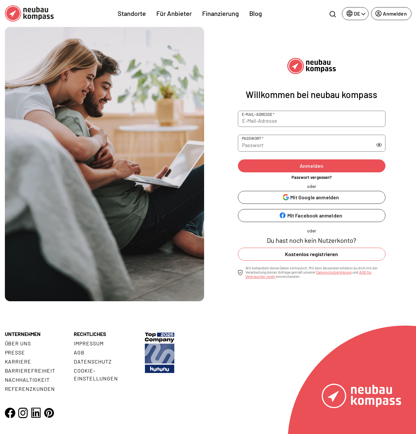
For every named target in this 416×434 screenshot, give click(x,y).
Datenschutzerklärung (334, 272)
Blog (255, 13)
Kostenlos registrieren (311, 254)
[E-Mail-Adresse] (311, 119)
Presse (15, 352)
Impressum (89, 343)
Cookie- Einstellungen (96, 374)
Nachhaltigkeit (27, 380)
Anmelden (311, 166)
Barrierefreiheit (30, 370)
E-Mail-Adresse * (258, 114)
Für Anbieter (174, 13)
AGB (79, 352)
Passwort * (253, 138)
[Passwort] (304, 143)
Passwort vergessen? (312, 177)
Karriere (18, 361)
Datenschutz (93, 361)
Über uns (18, 343)
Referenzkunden (30, 389)
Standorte (132, 13)
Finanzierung (220, 13)
